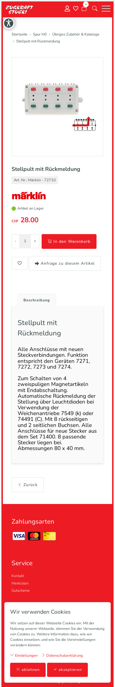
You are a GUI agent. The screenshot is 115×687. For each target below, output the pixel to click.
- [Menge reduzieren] (15, 241)
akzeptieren (67, 670)
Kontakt (18, 575)
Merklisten (20, 583)
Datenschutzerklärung (62, 655)
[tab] (34, 298)
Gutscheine (21, 590)
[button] (95, 8)
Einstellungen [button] (24, 655)
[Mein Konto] (67, 9)
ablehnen (28, 670)
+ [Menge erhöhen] (35, 241)
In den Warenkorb (69, 241)
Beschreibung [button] (36, 300)
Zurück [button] (28, 485)
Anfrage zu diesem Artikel (65, 263)
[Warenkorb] (84, 8)
